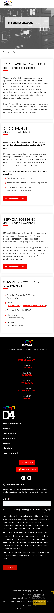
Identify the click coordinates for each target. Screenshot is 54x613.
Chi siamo (8, 448)
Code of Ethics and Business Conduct (27, 605)
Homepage (6, 52)
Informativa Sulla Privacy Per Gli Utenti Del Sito (27, 598)
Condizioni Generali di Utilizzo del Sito (27, 591)
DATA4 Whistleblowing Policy (27, 609)
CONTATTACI (39, 602)
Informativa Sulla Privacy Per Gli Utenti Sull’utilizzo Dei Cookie (27, 602)
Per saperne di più (14, 198)
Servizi (6, 428)
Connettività (9, 433)
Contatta (27, 462)
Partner (6, 443)
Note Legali (27, 594)
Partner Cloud (14, 305)
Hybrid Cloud (9, 438)
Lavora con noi (10, 453)
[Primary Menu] (47, 4)
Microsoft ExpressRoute (34, 305)
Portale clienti (27, 469)
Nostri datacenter (12, 423)
